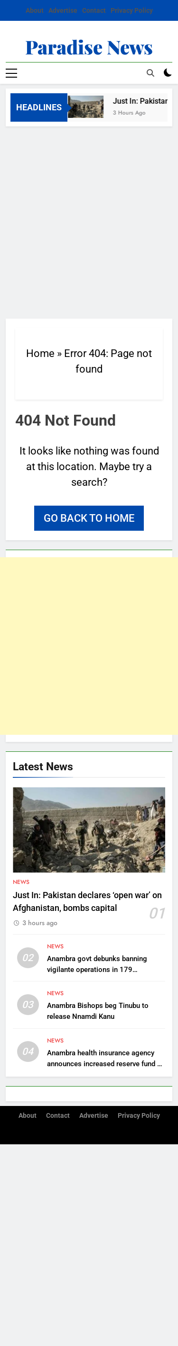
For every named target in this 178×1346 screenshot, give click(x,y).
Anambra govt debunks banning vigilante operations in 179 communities (97, 969)
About (35, 10)
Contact (94, 10)
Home (40, 353)
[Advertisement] (89, 220)
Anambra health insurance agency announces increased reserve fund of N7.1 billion (105, 1064)
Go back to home (89, 518)
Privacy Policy (132, 10)
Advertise (62, 10)
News (21, 882)
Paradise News (89, 46)
